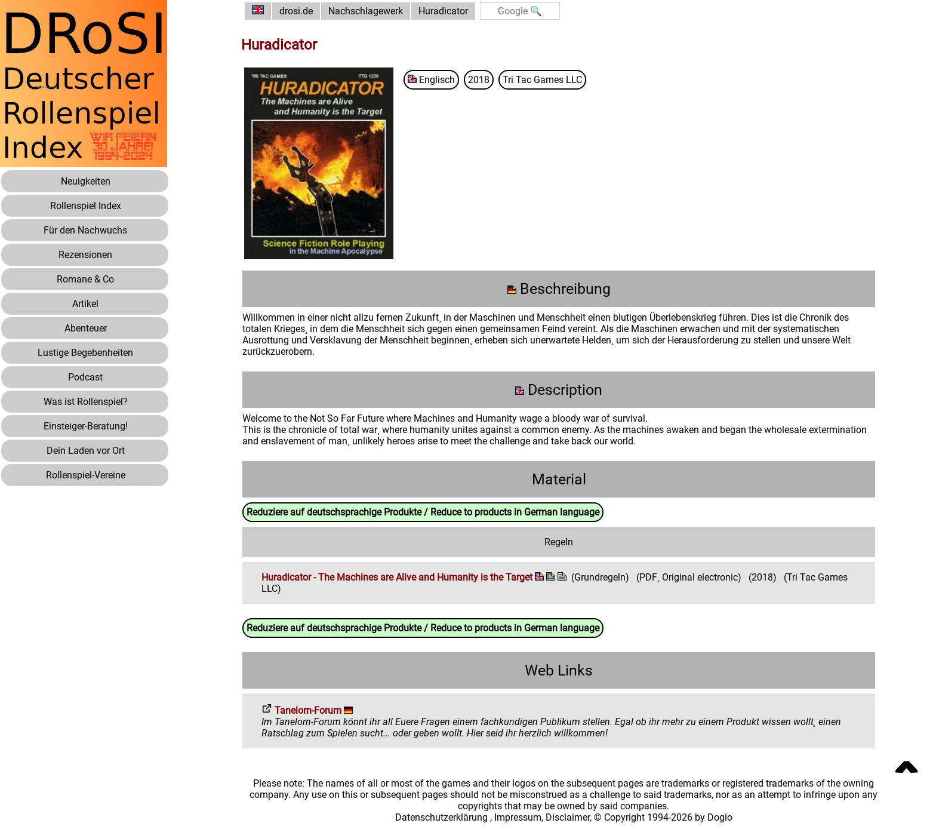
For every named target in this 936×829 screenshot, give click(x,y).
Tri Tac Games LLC (542, 79)
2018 (478, 79)
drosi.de (296, 11)
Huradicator (443, 11)
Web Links (559, 670)
